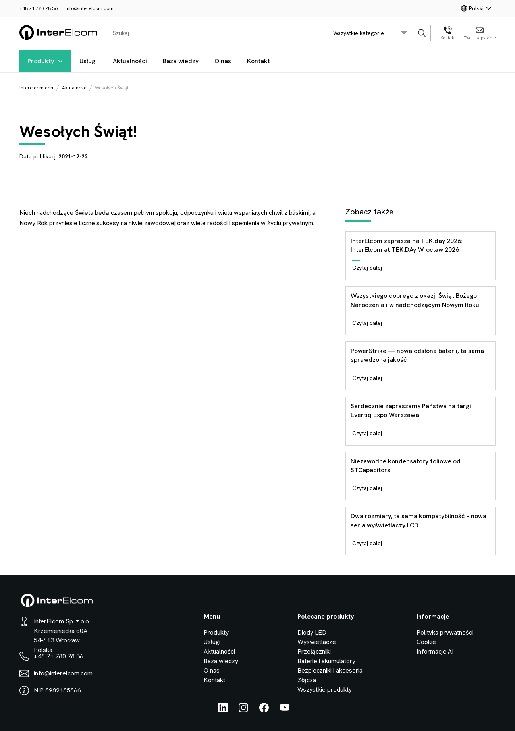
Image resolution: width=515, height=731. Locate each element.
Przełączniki (314, 651)
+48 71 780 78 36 (38, 8)
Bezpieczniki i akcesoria (330, 670)
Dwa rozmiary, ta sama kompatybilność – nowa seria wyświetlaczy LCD (418, 520)
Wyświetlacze (316, 642)
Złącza (306, 680)
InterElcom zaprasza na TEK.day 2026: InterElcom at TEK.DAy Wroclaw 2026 (407, 245)
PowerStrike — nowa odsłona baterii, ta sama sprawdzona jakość (417, 355)
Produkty (45, 61)
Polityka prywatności (445, 632)
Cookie (426, 642)
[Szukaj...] (216, 33)
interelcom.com (37, 88)
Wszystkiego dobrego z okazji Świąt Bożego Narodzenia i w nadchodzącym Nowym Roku (415, 300)
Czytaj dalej (367, 267)
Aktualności (130, 61)
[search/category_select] (370, 33)
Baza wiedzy (181, 61)
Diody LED (311, 632)
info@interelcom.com (90, 8)
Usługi (88, 61)
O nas (222, 61)
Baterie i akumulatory (326, 661)
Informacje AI (435, 651)
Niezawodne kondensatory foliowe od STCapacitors (406, 465)
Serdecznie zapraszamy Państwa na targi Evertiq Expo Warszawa (411, 410)
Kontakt (258, 61)
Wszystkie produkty (324, 689)
